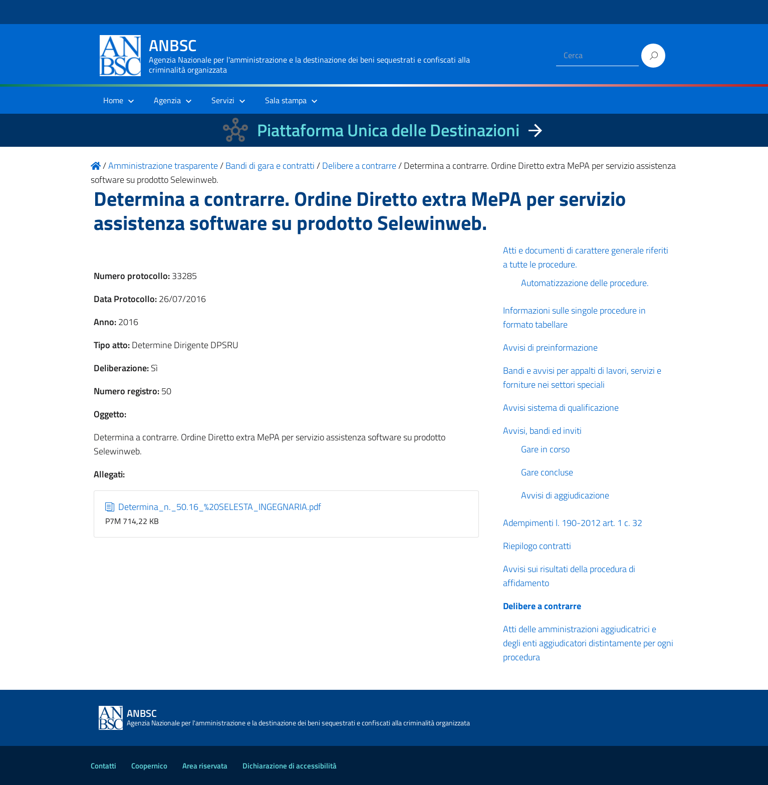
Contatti (103, 765)
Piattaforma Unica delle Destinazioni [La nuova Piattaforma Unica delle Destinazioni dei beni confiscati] (388, 130)
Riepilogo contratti (537, 546)
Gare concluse (547, 472)
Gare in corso (545, 449)
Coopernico (149, 765)
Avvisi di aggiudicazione (565, 495)
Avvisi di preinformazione (550, 347)
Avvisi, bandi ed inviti (542, 430)
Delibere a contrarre (542, 606)
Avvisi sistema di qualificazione (561, 407)
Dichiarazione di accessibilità (289, 765)
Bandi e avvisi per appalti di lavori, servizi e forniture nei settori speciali (582, 377)
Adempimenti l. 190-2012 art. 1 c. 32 (572, 523)
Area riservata (204, 765)
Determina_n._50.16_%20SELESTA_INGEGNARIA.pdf (213, 506)
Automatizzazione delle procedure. (585, 283)
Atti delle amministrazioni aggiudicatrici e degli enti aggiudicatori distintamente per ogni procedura (588, 643)
